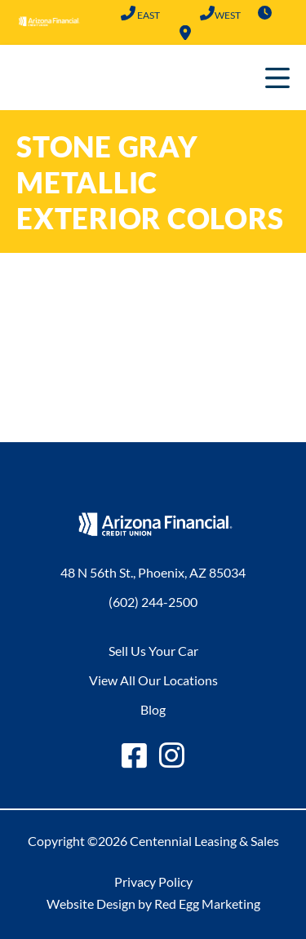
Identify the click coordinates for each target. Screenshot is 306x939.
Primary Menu (277, 77)
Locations (185, 32)
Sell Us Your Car (153, 650)
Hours (264, 13)
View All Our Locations (153, 680)
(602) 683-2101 (207, 13)
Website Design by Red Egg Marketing (153, 903)
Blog (153, 709)
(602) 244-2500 (127, 13)
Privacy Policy (153, 881)
